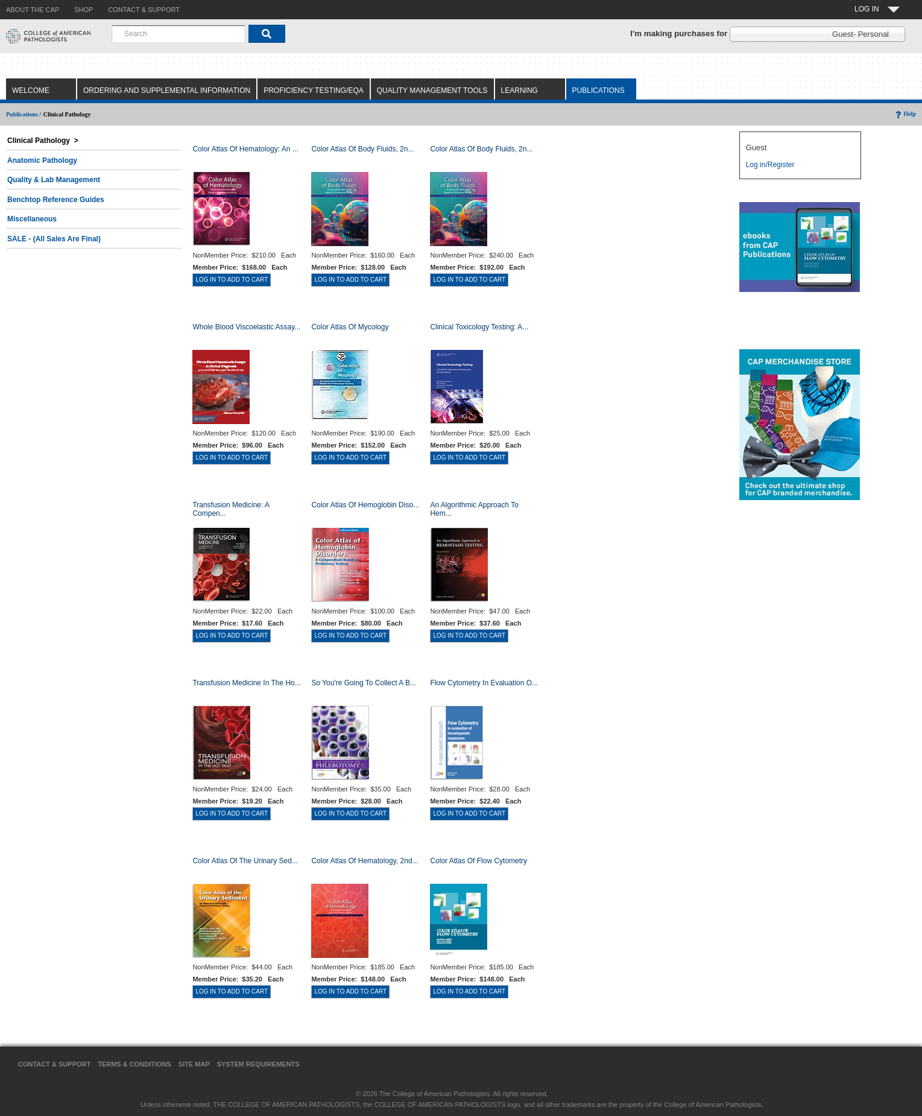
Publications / (23, 114)
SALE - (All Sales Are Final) (54, 239)
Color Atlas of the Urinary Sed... (245, 861)
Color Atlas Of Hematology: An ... (245, 149)
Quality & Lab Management (53, 180)
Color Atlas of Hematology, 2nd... (364, 861)
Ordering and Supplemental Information (166, 90)
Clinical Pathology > (42, 140)
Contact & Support (54, 1064)
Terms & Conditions (134, 1064)
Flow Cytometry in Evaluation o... (484, 683)
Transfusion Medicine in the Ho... (246, 683)
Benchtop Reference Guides (55, 199)
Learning (519, 90)
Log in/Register (770, 164)
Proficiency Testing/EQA (314, 90)
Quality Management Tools (432, 90)
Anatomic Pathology (42, 160)
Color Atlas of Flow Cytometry (478, 861)
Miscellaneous (32, 219)
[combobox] (178, 34)
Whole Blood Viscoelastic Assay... (246, 327)
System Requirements (258, 1064)
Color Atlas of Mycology (349, 327)
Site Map (194, 1064)
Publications (598, 90)
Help (905, 113)
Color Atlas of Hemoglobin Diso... (365, 505)
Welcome (30, 90)
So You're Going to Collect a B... (363, 683)
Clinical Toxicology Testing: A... (479, 327)
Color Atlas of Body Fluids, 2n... (362, 149)
